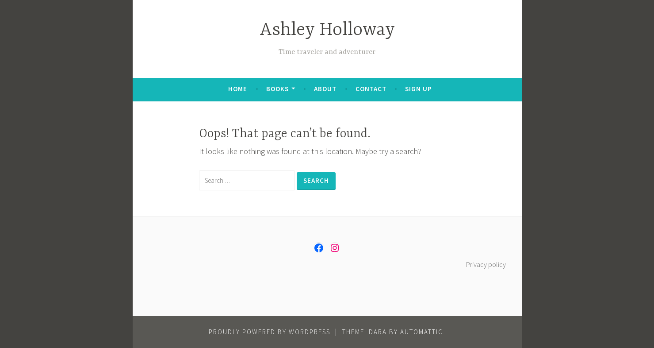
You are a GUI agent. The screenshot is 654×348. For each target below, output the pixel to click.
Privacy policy (486, 264)
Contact (371, 89)
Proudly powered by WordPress (269, 332)
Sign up (418, 89)
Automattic (421, 332)
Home (237, 89)
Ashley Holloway (327, 30)
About (325, 89)
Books (277, 89)
